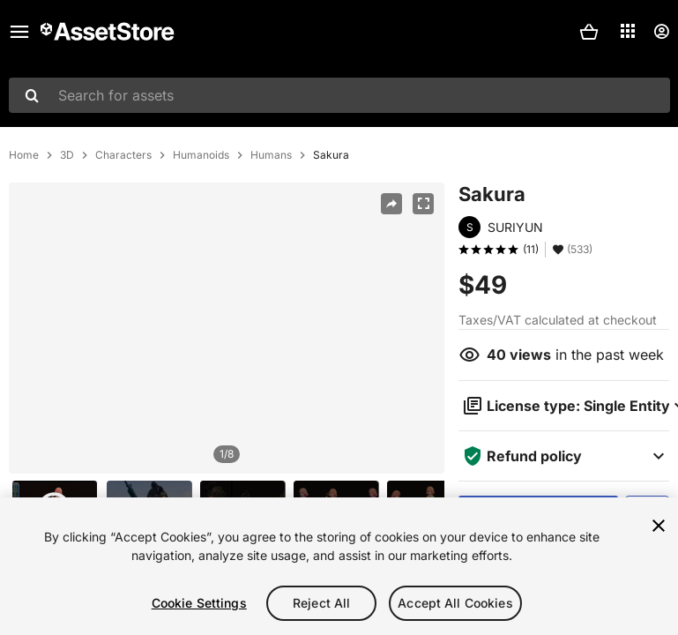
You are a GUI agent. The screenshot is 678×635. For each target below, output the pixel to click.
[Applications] (627, 30)
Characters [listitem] (123, 155)
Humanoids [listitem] (201, 155)
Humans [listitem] (271, 155)
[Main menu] (19, 31)
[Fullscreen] (423, 203)
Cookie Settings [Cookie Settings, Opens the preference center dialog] (199, 602)
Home (24, 155)
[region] (226, 328)
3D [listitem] (67, 155)
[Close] (658, 525)
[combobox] (339, 95)
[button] (589, 31)
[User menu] (661, 32)
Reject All (321, 602)
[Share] (391, 203)
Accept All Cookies (455, 602)
